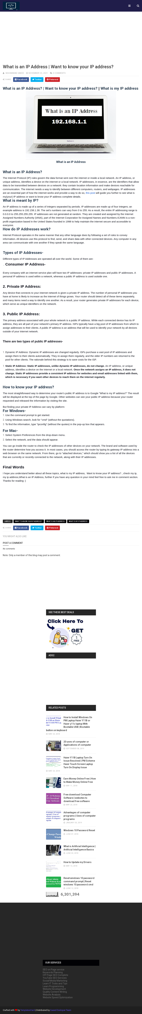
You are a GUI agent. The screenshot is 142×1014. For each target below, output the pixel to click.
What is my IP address (78, 521)
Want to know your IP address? (28, 521)
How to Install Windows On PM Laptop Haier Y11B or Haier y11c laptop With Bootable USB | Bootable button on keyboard (69, 724)
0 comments (59, 73)
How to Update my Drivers (77, 862)
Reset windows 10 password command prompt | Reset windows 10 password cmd (79, 881)
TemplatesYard (27, 1010)
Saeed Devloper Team (60, 1010)
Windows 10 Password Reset (79, 830)
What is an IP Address (55, 521)
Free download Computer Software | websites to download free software (77, 797)
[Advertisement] (71, 37)
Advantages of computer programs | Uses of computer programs (80, 815)
